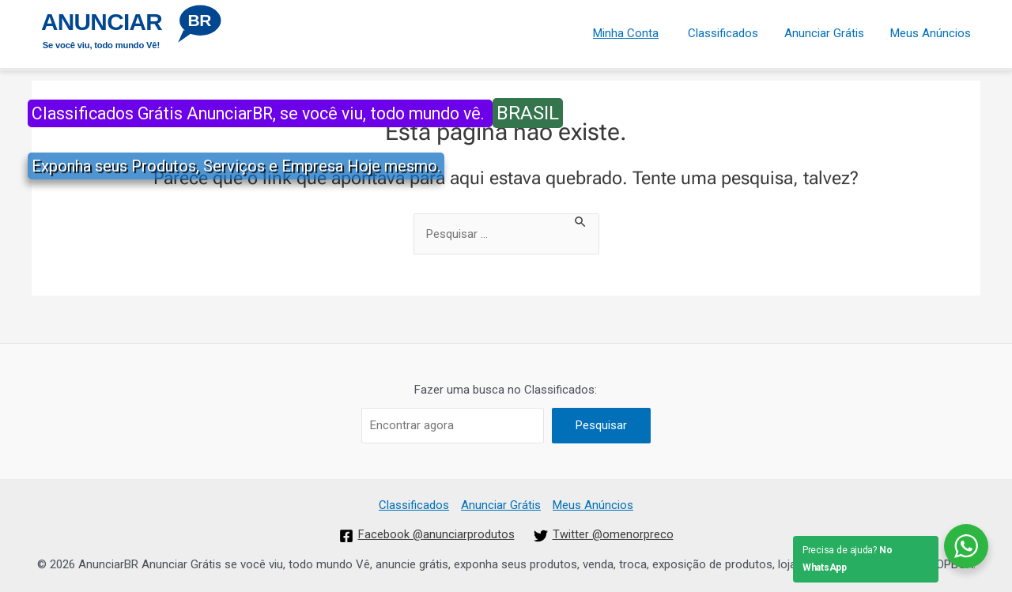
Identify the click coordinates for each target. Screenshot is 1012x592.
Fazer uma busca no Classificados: (505, 390)
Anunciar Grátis (828, 31)
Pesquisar (601, 425)
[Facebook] (426, 536)
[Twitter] (604, 536)
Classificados (729, 31)
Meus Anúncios (932, 31)
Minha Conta (633, 31)
